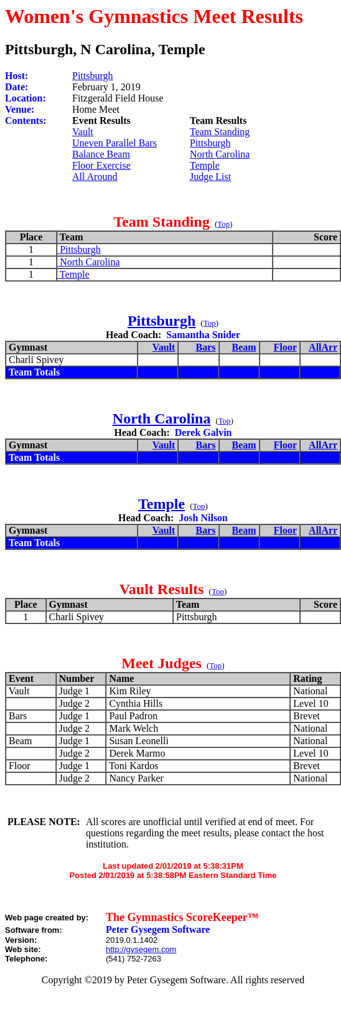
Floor (285, 347)
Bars (206, 347)
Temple (205, 165)
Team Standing (220, 131)
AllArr (323, 347)
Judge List (210, 176)
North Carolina (220, 154)
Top (223, 224)
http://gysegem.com (141, 949)
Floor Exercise (101, 165)
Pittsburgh (92, 75)
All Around (94, 176)
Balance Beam (101, 154)
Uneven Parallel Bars (114, 143)
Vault (82, 131)
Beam (244, 347)
